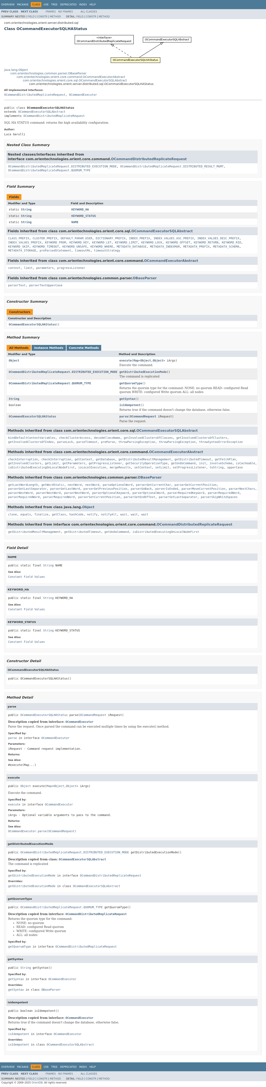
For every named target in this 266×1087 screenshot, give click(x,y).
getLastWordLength (23, 484)
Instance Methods (48, 347)
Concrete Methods (84, 347)
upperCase (235, 467)
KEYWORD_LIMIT (126, 242)
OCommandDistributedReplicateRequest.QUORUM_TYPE (49, 170)
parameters (45, 268)
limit (28, 268)
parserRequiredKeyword (185, 493)
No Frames (65, 11)
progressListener (71, 268)
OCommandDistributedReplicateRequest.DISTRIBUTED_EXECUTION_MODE (62, 166)
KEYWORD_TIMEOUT (46, 246)
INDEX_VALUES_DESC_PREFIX (218, 238)
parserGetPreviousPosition (105, 488)
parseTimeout (86, 442)
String (26, 209)
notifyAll (109, 514)
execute (125, 360)
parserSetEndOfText (139, 497)
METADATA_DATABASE (132, 246)
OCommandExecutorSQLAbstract (41, 111)
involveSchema (220, 463)
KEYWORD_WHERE (101, 246)
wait (123, 514)
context (14, 268)
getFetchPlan (225, 459)
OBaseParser (145, 278)
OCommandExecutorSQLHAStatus (32, 324)
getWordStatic (52, 484)
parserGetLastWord (65, 488)
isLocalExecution (92, 467)
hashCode (76, 514)
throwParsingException (136, 442)
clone (12, 514)
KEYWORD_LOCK (151, 242)
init (202, 463)
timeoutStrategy (107, 250)
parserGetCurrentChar (153, 484)
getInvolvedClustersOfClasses (148, 437)
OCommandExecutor (83, 94)
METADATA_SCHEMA (226, 246)
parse (123, 416)
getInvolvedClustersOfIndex (31, 442)
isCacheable (245, 463)
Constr (42, 16)
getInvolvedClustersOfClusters (201, 437)
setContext (143, 467)
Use (46, 4)
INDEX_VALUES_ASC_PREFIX (174, 238)
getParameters (73, 463)
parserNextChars (242, 488)
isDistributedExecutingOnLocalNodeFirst (41, 467)
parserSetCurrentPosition (99, 497)
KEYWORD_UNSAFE (74, 246)
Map (136, 360)
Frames (51, 11)
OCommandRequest (143, 416)
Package (22, 4)
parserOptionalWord (148, 493)
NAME (75, 222)
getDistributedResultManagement (144, 459)
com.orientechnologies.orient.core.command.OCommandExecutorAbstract (71, 77)
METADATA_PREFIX (196, 246)
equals (25, 514)
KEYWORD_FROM (55, 242)
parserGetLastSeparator (27, 488)
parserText (17, 285)
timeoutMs (82, 250)
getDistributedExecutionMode (143, 372)
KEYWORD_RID (231, 242)
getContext (83, 459)
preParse (108, 442)
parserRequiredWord (223, 493)
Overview (8, 4)
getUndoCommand (183, 463)
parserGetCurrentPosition (196, 484)
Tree (54, 4)
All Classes (89, 11)
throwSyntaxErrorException (221, 442)
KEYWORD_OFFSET (178, 242)
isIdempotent (129, 405)
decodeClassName (107, 437)
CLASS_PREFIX (18, 238)
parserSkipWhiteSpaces (219, 497)
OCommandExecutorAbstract (171, 261)
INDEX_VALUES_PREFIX (24, 242)
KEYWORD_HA (80, 209)
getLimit (52, 463)
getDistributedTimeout (193, 459)
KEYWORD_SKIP (18, 246)
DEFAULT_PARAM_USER (76, 238)
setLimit (162, 467)
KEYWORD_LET (102, 242)
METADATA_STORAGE (22, 250)
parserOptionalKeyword (110, 493)
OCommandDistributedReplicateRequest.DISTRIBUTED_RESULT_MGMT (171, 166)
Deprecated (68, 4)
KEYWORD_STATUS (83, 216)
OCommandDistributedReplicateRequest (34, 94)
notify (92, 514)
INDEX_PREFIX (139, 238)
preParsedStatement (55, 250)
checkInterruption (23, 459)
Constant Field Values (26, 576)
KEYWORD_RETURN (206, 242)
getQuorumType (130, 383)
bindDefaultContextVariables (31, 437)
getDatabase (105, 459)
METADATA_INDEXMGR (165, 246)
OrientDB (37, 1082)
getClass (59, 514)
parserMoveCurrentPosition (203, 488)
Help (92, 4)
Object (14, 360)
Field (30, 16)
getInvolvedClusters (24, 463)
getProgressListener (105, 463)
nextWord (75, 484)
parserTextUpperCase (45, 285)
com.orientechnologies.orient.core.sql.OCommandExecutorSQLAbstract (75, 80)
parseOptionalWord (117, 484)
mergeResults (120, 467)
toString (216, 467)
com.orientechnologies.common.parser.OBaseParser (48, 73)
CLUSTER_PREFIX (45, 238)
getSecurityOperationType (146, 463)
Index (83, 4)
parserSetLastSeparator (178, 497)
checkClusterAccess (74, 437)
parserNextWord (20, 493)
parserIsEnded (166, 488)
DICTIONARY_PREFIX (110, 238)
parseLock (65, 442)
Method (55, 16)
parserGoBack (141, 488)
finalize (41, 514)
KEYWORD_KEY (79, 242)
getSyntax (127, 398)
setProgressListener (189, 467)
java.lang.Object (16, 69)
